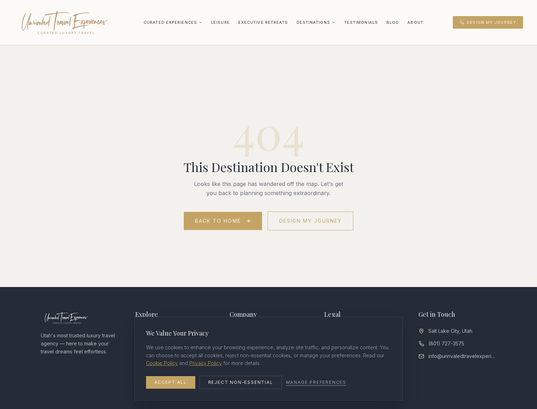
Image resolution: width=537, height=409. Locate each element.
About (415, 22)
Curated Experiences (170, 22)
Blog (392, 22)
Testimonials (361, 22)
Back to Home (223, 221)
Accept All (170, 382)
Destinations (313, 22)
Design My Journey (488, 22)
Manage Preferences (316, 382)
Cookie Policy (162, 363)
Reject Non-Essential (240, 382)
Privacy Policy (205, 363)
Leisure (220, 22)
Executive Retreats (263, 22)
